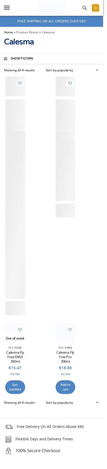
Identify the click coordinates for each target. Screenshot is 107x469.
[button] (94, 8)
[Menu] (12, 8)
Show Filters (18, 58)
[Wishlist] (20, 83)
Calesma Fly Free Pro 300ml (65, 357)
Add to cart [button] (65, 387)
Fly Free (15, 348)
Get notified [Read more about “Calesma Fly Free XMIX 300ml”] (15, 387)
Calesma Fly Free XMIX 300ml (15, 357)
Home (8, 32)
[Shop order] (72, 70)
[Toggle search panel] (84, 8)
